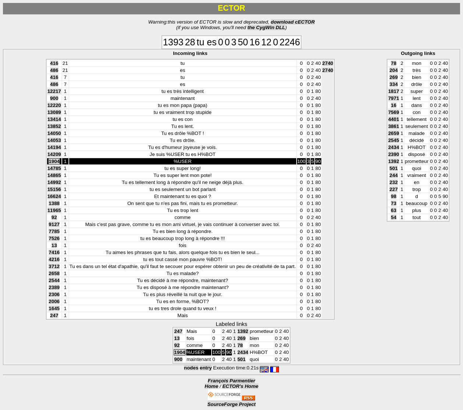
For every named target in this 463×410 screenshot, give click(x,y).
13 (54, 245)
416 (54, 63)
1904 (54, 161)
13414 (54, 119)
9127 (54, 224)
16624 (54, 196)
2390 (393, 154)
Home (211, 386)
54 (393, 217)
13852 (54, 126)
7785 (54, 231)
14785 (54, 168)
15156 (54, 189)
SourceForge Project (231, 404)
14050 (54, 133)
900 (54, 98)
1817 (393, 91)
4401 (393, 119)
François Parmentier (231, 380)
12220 (54, 105)
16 (393, 105)
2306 (54, 294)
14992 (54, 182)
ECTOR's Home (240, 386)
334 (393, 84)
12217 (54, 91)
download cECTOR (293, 22)
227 (393, 189)
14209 (54, 154)
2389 (54, 287)
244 (393, 175)
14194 (54, 147)
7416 (54, 252)
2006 (54, 301)
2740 (327, 63)
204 (393, 70)
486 (54, 70)
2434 (393, 147)
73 (393, 203)
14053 (54, 140)
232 (393, 182)
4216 (54, 259)
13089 (54, 112)
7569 (393, 112)
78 (393, 63)
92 (54, 217)
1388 (54, 203)
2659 (393, 133)
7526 (54, 238)
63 (393, 210)
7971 (393, 98)
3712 (54, 266)
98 (393, 196)
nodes (191, 368)
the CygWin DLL (266, 27)
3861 (393, 126)
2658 (54, 273)
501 (393, 168)
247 (54, 315)
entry (206, 368)
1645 (54, 308)
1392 (393, 161)
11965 (54, 210)
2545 (393, 140)
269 (393, 77)
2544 (54, 280)
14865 (54, 175)
